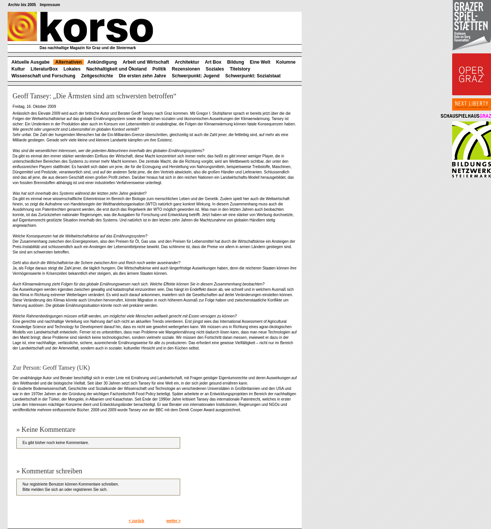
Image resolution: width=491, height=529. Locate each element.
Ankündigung (102, 62)
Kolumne (286, 62)
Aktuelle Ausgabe (30, 62)
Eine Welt (260, 62)
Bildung (235, 62)
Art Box (213, 62)
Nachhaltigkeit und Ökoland (116, 69)
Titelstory (240, 69)
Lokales (72, 69)
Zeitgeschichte (97, 76)
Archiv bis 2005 (22, 5)
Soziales (215, 69)
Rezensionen (186, 69)
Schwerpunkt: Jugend (195, 76)
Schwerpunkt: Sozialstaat (252, 76)
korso (80, 27)
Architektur (187, 62)
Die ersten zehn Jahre (142, 76)
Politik (159, 69)
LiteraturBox (44, 69)
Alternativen (68, 62)
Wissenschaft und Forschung (43, 76)
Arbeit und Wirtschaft (146, 62)
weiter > (173, 521)
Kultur (18, 69)
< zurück (136, 521)
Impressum (50, 5)
